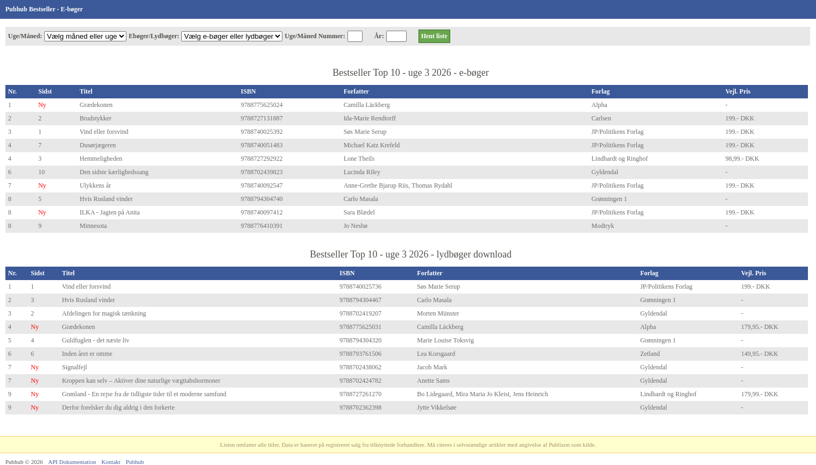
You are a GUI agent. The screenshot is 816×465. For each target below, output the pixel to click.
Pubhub (135, 462)
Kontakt (110, 462)
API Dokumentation (72, 462)
